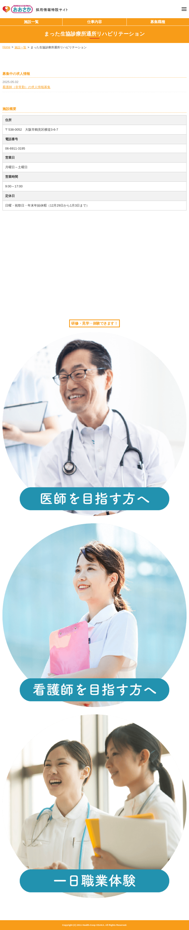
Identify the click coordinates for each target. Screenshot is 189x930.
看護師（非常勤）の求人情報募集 (26, 87)
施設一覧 (31, 22)
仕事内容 (94, 22)
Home (6, 47)
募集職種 (157, 22)
